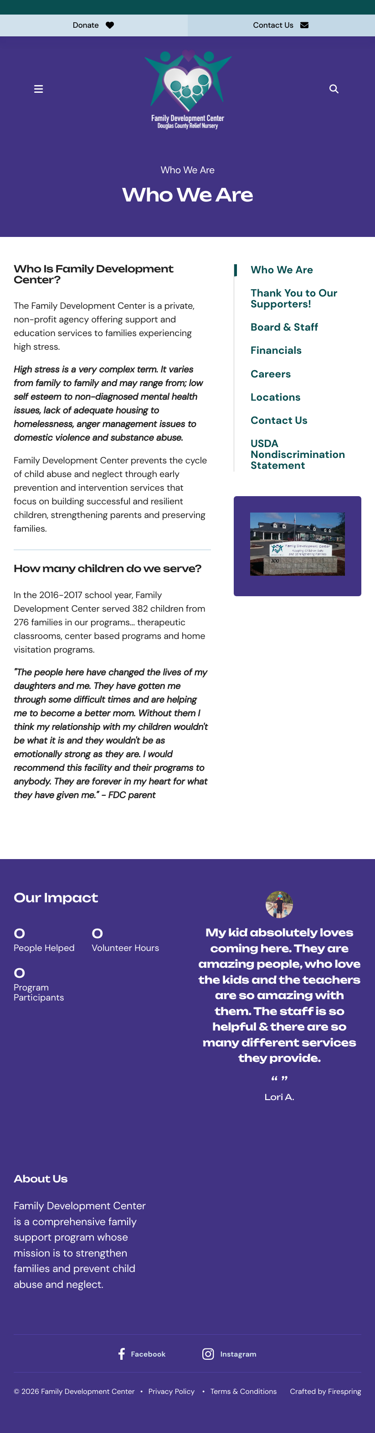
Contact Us (281, 25)
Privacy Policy (172, 1392)
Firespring (344, 1392)
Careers (271, 375)
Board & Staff (284, 329)
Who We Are (282, 271)
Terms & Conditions (244, 1392)
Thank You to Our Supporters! (294, 300)
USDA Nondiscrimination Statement (298, 456)
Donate (93, 25)
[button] (46, 90)
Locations (276, 398)
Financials (276, 352)
